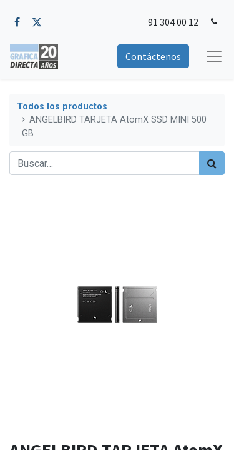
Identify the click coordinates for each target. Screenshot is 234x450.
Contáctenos (153, 56)
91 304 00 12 (173, 22)
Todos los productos (62, 106)
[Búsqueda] (212, 163)
